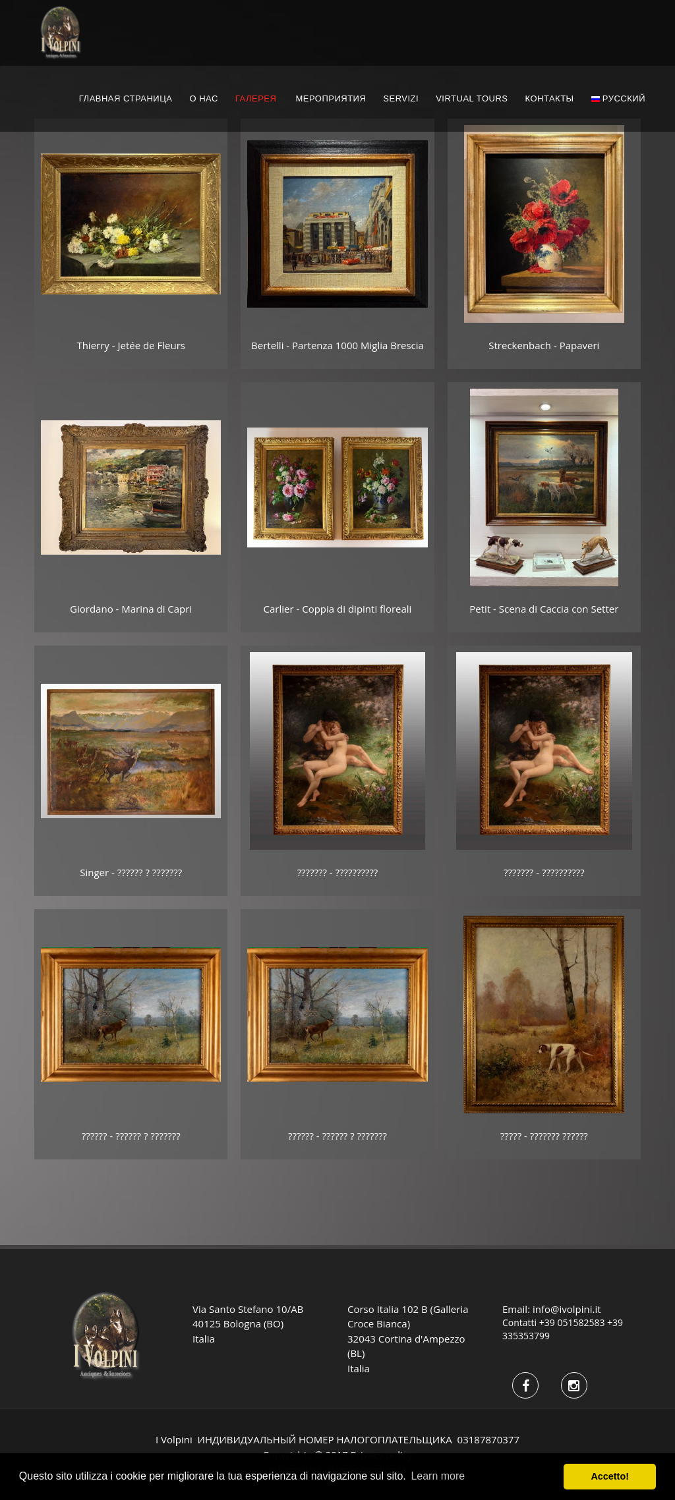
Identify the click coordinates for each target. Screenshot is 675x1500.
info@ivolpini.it (567, 1309)
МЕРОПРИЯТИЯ (330, 98)
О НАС (203, 98)
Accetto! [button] (610, 1476)
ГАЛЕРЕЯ (256, 98)
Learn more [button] (438, 1476)
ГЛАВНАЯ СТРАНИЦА (126, 98)
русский (618, 98)
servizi (401, 98)
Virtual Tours (472, 98)
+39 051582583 (572, 1322)
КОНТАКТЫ (549, 98)
